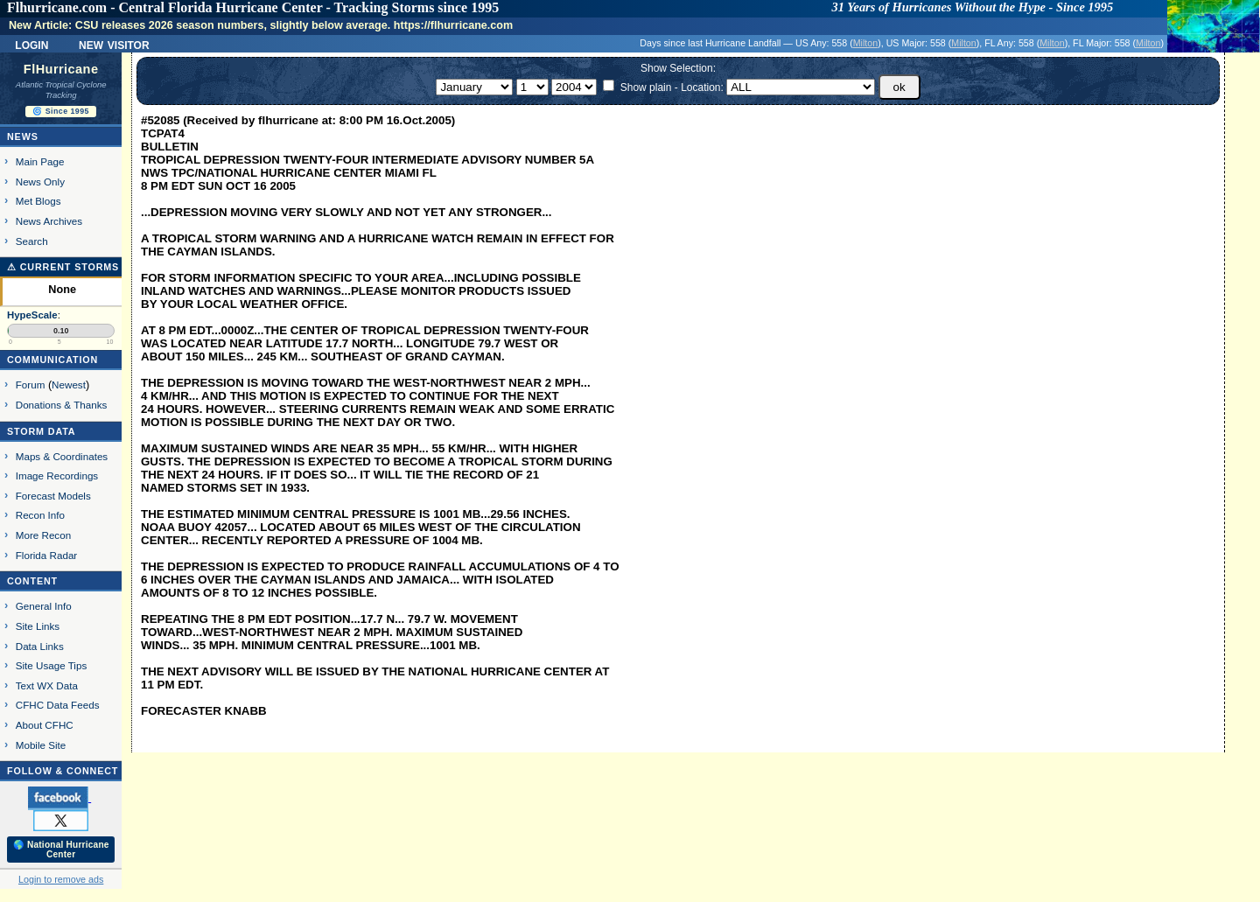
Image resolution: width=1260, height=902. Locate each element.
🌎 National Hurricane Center (61, 849)
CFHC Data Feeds (58, 704)
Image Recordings (57, 475)
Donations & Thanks (62, 404)
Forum (31, 384)
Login (31, 43)
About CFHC (45, 725)
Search (32, 241)
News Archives (49, 221)
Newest (69, 384)
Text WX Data (47, 685)
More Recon (43, 535)
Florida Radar (47, 555)
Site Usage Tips (52, 665)
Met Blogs (38, 200)
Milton (865, 43)
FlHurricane (61, 69)
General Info (44, 606)
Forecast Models (53, 495)
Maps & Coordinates (62, 456)
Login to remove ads (60, 879)
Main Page (40, 161)
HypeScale (32, 315)
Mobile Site (41, 745)
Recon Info (40, 515)
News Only (40, 181)
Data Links (40, 646)
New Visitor (114, 43)
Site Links (38, 626)
